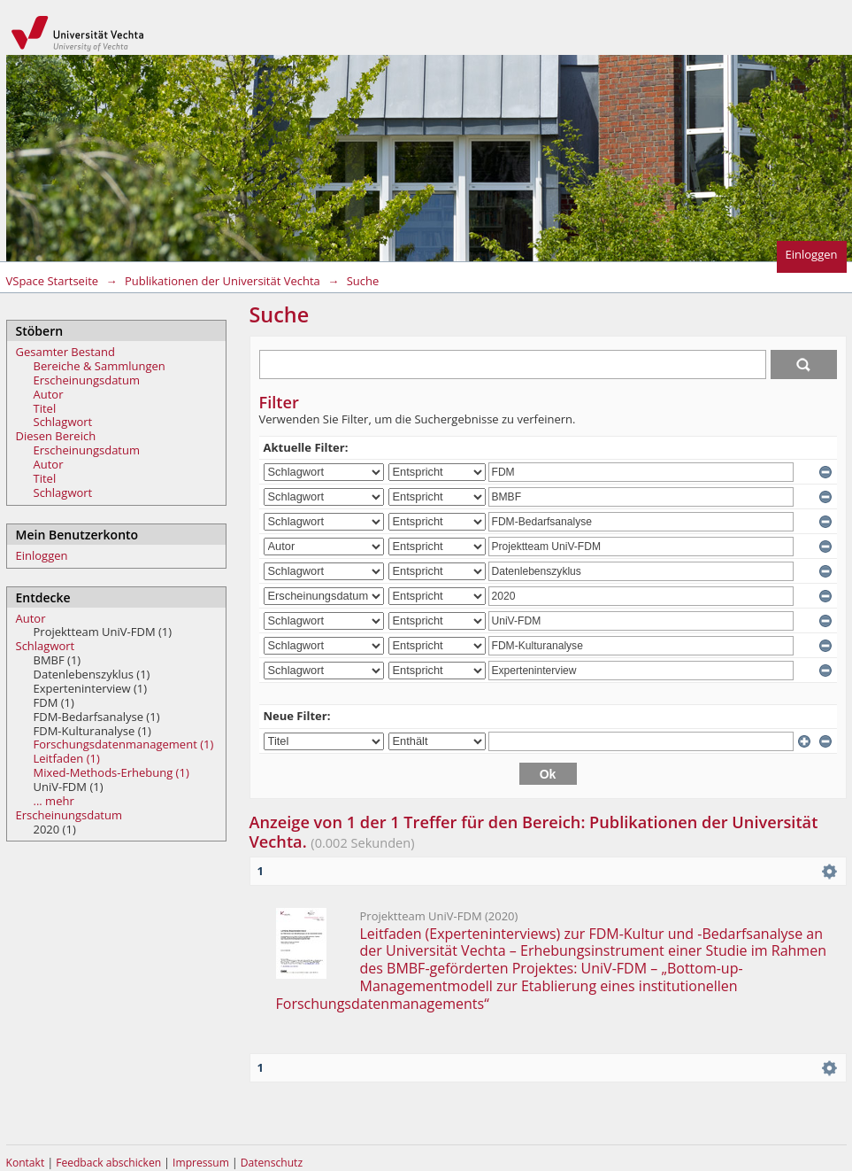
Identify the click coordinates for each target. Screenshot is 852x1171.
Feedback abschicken (108, 1162)
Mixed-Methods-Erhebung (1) (111, 772)
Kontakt (25, 1162)
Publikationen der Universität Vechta (222, 281)
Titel (45, 408)
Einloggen (812, 254)
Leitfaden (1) (67, 758)
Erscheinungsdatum (87, 380)
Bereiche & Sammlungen (99, 366)
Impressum (202, 1162)
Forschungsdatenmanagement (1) (124, 744)
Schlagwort (63, 422)
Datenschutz (272, 1162)
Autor (49, 394)
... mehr (54, 801)
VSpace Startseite (52, 281)
